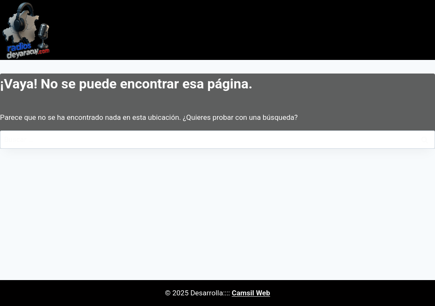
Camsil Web (251, 293)
